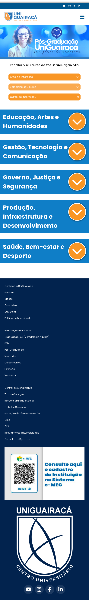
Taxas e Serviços (14, 394)
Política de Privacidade (18, 318)
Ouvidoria (10, 311)
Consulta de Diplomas (17, 439)
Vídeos (9, 298)
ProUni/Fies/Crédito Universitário (23, 413)
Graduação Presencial (18, 330)
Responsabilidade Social (19, 400)
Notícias (9, 292)
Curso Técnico (13, 362)
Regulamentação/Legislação (22, 432)
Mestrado (10, 356)
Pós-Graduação (14, 349)
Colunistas (11, 305)
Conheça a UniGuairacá (19, 286)
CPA (7, 426)
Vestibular (10, 375)
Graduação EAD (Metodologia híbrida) (27, 337)
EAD (7, 343)
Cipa (7, 419)
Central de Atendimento (18, 387)
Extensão (10, 369)
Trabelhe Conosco (15, 407)
